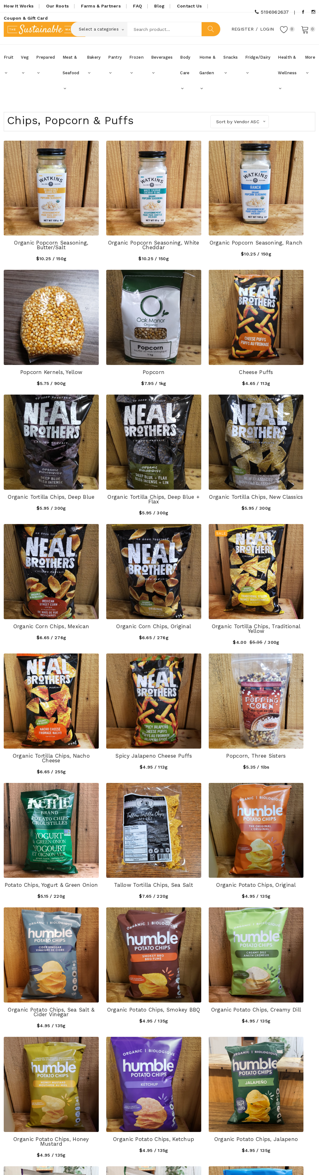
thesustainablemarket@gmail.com (56, 1116)
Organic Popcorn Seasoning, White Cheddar (120, 226)
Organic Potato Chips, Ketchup (199, 759)
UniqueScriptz (300, 1161)
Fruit (8, 69)
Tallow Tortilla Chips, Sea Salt (40, 653)
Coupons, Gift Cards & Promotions (132, 1094)
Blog (159, 5)
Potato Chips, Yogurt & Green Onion (279, 546)
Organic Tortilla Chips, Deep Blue (199, 333)
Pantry (115, 69)
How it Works (124, 1080)
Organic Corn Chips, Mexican (119, 439)
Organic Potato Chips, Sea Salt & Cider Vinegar (199, 653)
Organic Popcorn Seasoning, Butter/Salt (39, 226)
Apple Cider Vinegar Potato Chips (39, 973)
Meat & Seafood (71, 76)
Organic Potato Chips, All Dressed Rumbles (40, 866)
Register (241, 30)
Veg (25, 69)
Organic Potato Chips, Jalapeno (279, 759)
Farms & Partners (101, 5)
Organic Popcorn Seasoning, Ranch (199, 226)
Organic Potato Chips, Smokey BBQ (279, 653)
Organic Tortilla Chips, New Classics (40, 439)
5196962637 (272, 12)
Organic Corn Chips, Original (199, 439)
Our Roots (57, 5)
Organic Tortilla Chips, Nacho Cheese (40, 546)
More (310, 69)
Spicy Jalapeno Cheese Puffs (119, 546)
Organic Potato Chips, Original (119, 653)
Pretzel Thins (199, 864)
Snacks (230, 69)
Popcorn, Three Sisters (199, 544)
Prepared (45, 69)
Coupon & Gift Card (26, 18)
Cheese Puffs (119, 331)
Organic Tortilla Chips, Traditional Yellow (279, 439)
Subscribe (298, 1084)
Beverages (162, 69)
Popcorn (40, 331)
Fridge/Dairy (257, 69)
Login (265, 30)
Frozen (136, 69)
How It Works (19, 5)
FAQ (137, 5)
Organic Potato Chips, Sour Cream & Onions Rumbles (119, 866)
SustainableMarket (63, 1161)
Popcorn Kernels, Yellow (279, 224)
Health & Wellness (287, 76)
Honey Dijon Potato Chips (119, 971)
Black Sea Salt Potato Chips (279, 866)
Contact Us (189, 5)
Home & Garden (207, 76)
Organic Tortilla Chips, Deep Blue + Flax (279, 333)
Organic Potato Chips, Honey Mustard (119, 759)
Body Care (185, 76)
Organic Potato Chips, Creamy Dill (40, 759)
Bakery (94, 69)
